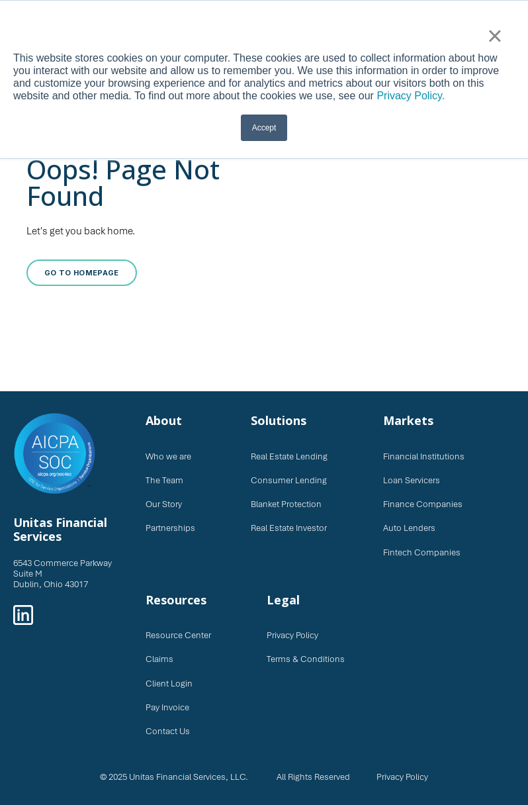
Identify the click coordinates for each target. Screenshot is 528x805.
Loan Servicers (411, 480)
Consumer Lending (289, 480)
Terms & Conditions (306, 659)
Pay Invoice (167, 707)
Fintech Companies (422, 552)
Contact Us (168, 731)
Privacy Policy (292, 635)
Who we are (168, 456)
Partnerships (170, 528)
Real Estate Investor (289, 528)
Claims (159, 659)
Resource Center (178, 635)
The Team (164, 480)
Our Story (164, 504)
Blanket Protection (286, 504)
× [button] (494, 35)
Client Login (169, 683)
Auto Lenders (409, 528)
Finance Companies (422, 504)
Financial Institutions (423, 456)
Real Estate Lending (289, 456)
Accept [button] (264, 127)
